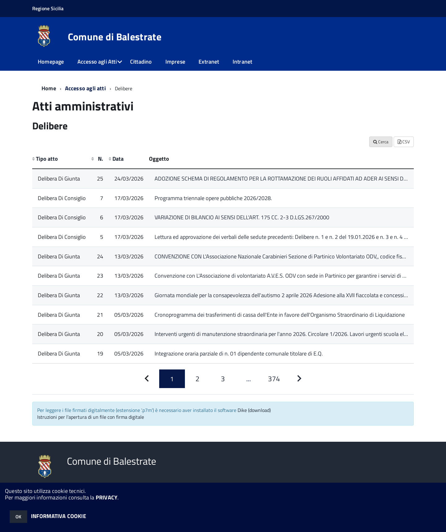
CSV (404, 141)
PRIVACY (106, 497)
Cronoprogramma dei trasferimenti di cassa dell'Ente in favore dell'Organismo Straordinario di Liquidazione (280, 315)
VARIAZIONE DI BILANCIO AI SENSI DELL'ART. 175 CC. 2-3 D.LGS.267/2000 (242, 217)
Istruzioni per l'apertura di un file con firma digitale (90, 417)
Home (49, 88)
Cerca (380, 141)
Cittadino (141, 61)
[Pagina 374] (273, 379)
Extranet (209, 61)
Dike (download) (254, 410)
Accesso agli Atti (97, 61)
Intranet (242, 61)
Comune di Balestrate (114, 37)
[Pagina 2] (197, 379)
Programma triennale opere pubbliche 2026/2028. (213, 198)
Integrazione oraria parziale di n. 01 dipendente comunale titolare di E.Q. (239, 353)
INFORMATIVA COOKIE (58, 516)
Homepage (51, 61)
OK (18, 516)
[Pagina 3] (223, 379)
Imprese (175, 61)
